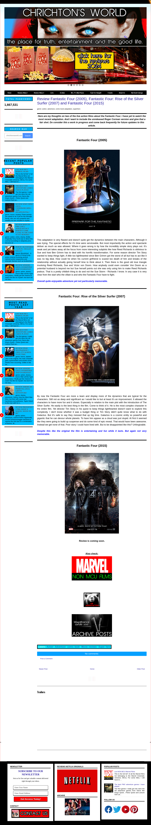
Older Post (141, 669)
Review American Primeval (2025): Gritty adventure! (24, 390)
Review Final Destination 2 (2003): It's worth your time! (23, 351)
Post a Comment (46, 659)
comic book (73, 647)
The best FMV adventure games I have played (24, 188)
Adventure (60, 647)
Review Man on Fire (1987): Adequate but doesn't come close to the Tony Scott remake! (24, 229)
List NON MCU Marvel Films (22, 170)
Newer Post (43, 669)
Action (50, 647)
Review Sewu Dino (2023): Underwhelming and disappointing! (24, 208)
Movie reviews (89, 647)
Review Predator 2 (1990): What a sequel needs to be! (24, 410)
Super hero (104, 647)
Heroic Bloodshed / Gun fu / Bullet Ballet (24, 249)
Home (92, 669)
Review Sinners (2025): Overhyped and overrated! (24, 267)
